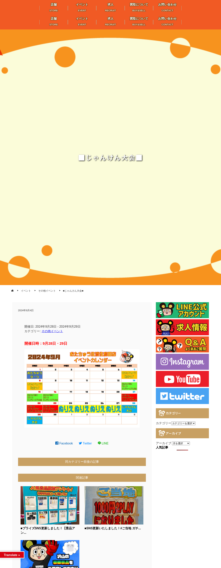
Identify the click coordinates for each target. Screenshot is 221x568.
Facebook (64, 443)
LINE (103, 443)
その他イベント (52, 331)
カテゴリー (163, 423)
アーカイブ (163, 443)
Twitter (85, 443)
